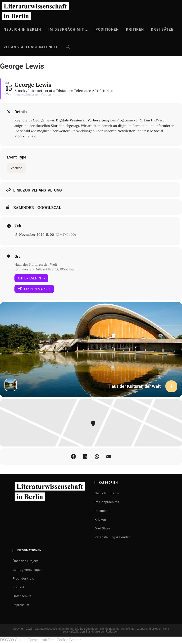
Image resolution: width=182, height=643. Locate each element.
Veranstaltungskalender (112, 537)
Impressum (21, 605)
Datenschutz (22, 596)
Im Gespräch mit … (109, 502)
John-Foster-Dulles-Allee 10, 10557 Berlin (46, 269)
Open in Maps (34, 289)
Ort (17, 256)
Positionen (102, 511)
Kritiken (100, 519)
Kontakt (18, 587)
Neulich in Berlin (107, 493)
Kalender (23, 207)
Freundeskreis (23, 578)
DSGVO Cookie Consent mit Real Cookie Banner (40, 640)
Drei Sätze (102, 528)
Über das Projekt (25, 561)
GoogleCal (49, 207)
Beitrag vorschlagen (27, 569)
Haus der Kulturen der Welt (35, 264)
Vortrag (16, 168)
